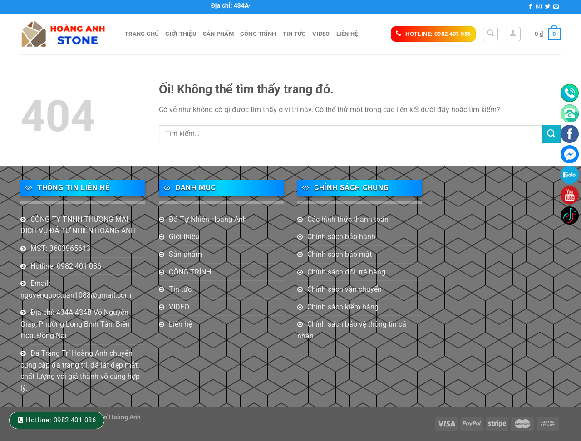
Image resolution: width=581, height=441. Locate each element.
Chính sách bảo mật (339, 254)
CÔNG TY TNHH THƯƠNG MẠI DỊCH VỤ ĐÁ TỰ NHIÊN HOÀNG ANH (78, 225)
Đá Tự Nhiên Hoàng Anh (208, 219)
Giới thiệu (181, 33)
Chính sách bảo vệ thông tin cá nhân (351, 330)
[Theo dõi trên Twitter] (547, 7)
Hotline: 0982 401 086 (65, 266)
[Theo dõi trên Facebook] (530, 7)
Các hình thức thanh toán (348, 219)
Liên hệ (347, 33)
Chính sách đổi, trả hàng (346, 272)
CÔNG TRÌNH (258, 33)
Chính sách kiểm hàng (343, 307)
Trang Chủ (142, 33)
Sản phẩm (218, 33)
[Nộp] (551, 133)
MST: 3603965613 (60, 248)
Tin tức (294, 33)
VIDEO (321, 33)
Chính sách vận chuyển (344, 289)
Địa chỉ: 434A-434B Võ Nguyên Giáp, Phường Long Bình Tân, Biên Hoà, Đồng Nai (75, 324)
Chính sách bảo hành (341, 236)
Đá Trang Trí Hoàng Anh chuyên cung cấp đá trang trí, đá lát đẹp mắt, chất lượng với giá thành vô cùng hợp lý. (80, 370)
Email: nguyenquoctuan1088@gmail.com (75, 289)
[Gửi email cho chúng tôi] (556, 7)
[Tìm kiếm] (490, 34)
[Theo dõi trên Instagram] (539, 7)
